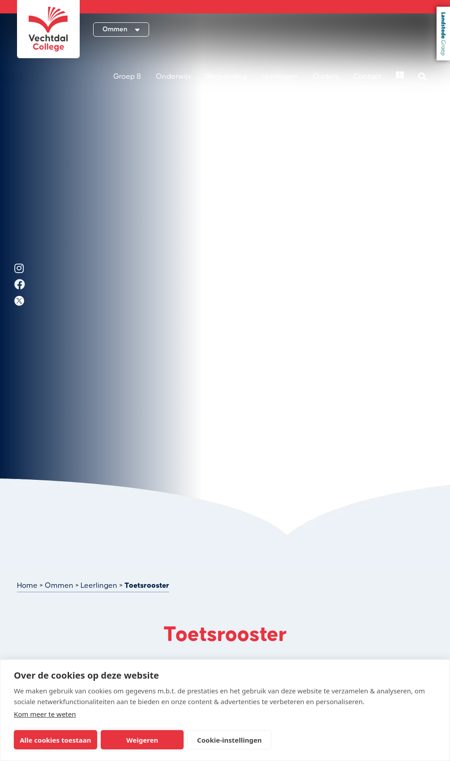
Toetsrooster (146, 585)
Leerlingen (279, 77)
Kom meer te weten (45, 714)
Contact (367, 77)
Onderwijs (173, 77)
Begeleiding (226, 77)
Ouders (326, 77)
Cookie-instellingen (229, 739)
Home (27, 585)
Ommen (59, 585)
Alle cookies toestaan (55, 739)
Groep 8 (127, 77)
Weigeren (142, 739)
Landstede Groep (443, 33)
